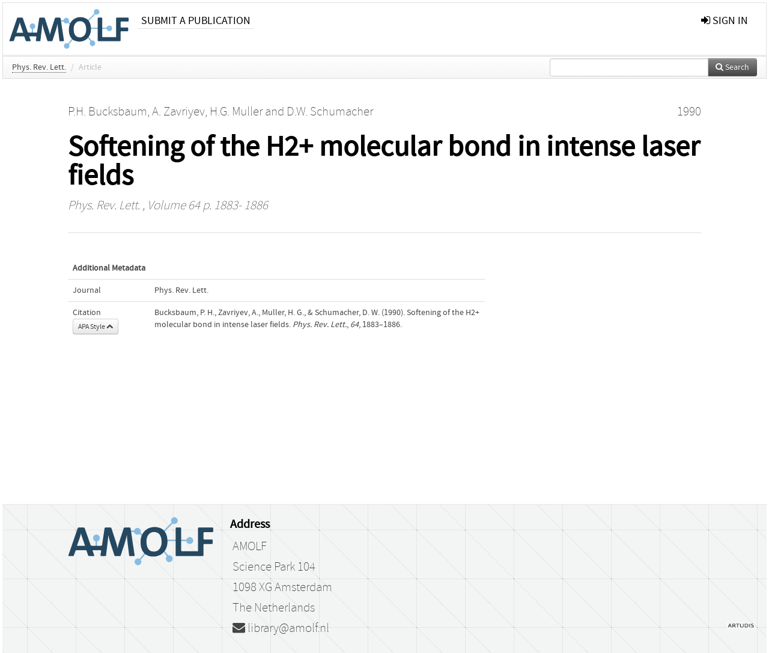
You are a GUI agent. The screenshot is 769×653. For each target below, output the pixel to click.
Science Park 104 (274, 567)
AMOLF (250, 546)
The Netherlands (274, 608)
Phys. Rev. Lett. (39, 67)
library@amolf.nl (281, 628)
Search (732, 67)
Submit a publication (196, 20)
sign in (724, 20)
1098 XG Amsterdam (282, 587)
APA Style (95, 326)
